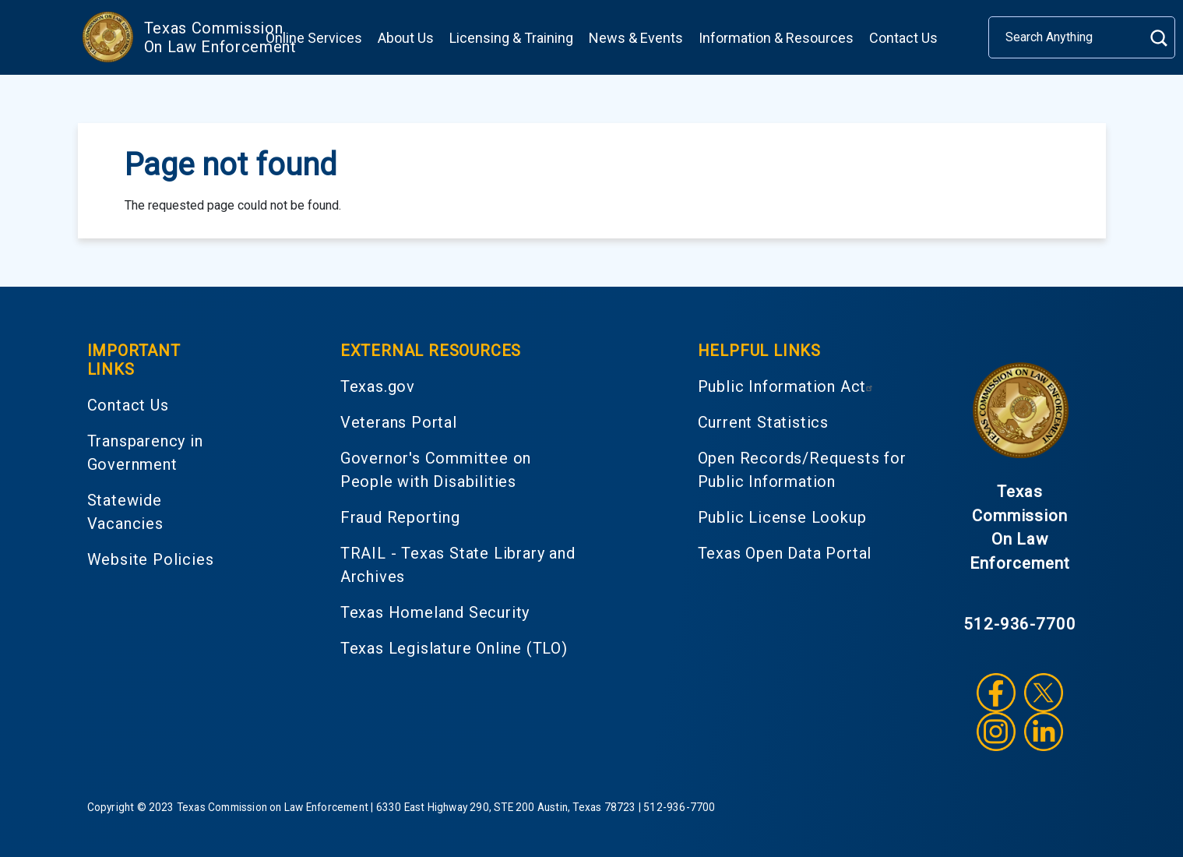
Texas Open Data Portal (785, 553)
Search (1158, 37)
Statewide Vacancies (125, 512)
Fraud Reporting (400, 517)
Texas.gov (377, 386)
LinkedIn (1043, 731)
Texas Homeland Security (435, 612)
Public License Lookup (782, 517)
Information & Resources (776, 38)
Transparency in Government (145, 453)
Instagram (996, 731)
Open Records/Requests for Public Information (802, 470)
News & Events (636, 38)
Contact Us (903, 38)
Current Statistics (763, 422)
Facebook (996, 692)
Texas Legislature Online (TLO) (454, 648)
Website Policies (150, 559)
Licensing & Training (511, 38)
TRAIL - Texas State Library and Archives (458, 565)
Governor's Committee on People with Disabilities (435, 470)
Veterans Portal (398, 422)
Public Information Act (788, 386)
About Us (406, 38)
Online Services (314, 38)
